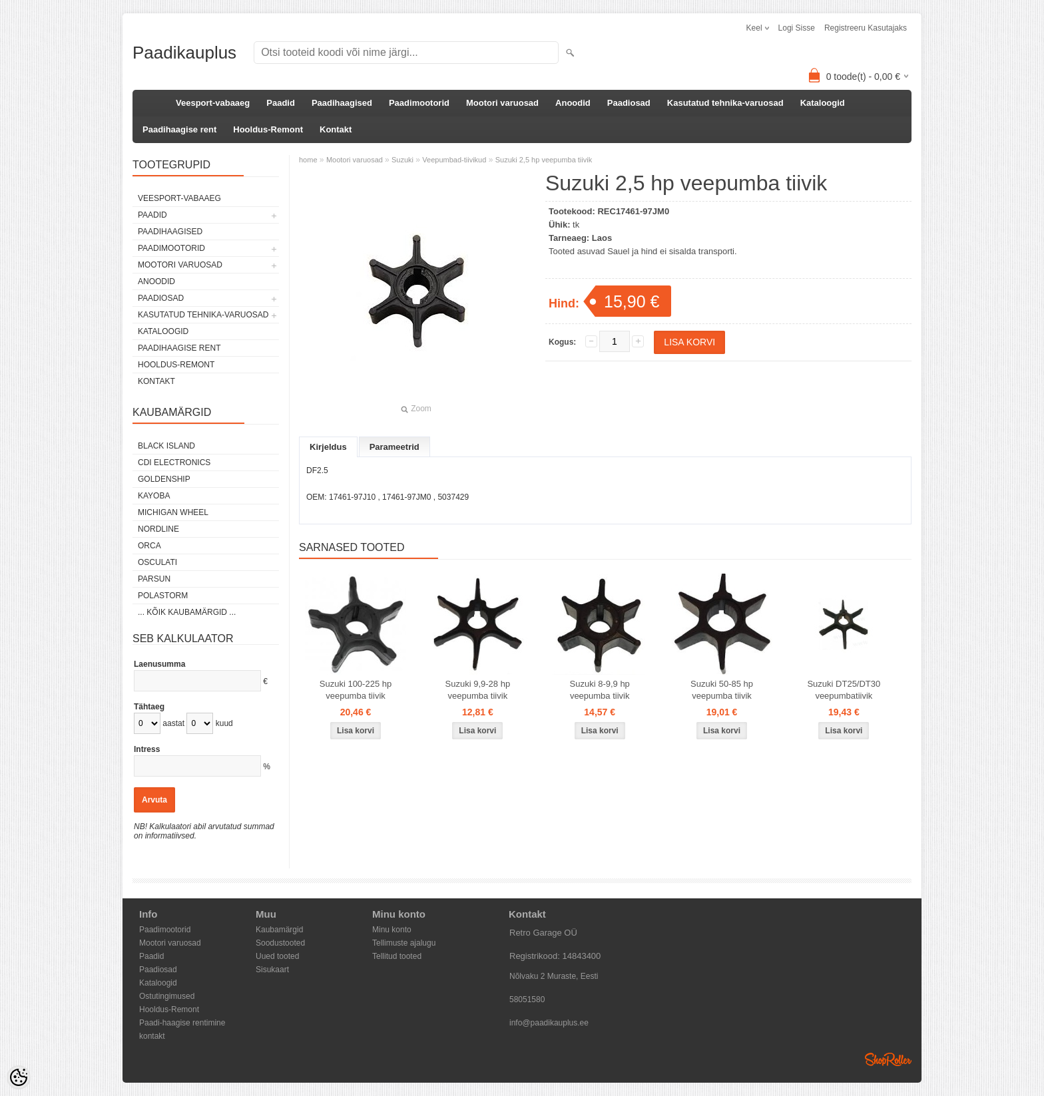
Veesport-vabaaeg (213, 103)
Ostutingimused (166, 996)
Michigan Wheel (173, 512)
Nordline (158, 529)
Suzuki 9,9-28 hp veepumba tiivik (478, 690)
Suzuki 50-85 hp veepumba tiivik (721, 690)
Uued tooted (277, 956)
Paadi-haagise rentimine (182, 1022)
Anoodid (573, 103)
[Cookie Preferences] (19, 1077)
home (308, 160)
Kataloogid (822, 103)
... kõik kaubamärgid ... (187, 612)
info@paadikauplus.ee (549, 1022)
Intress (147, 749)
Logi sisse (796, 28)
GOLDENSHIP (164, 479)
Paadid (280, 103)
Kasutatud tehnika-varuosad (725, 103)
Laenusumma (159, 664)
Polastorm (163, 595)
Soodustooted (280, 943)
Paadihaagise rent (179, 129)
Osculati (157, 562)
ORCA (149, 545)
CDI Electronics (174, 462)
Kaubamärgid (279, 929)
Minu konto (391, 929)
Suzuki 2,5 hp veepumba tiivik (544, 160)
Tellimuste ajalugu (403, 943)
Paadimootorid (419, 103)
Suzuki (402, 160)
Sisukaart (272, 969)
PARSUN (154, 579)
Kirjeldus (328, 447)
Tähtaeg (149, 706)
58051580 (527, 999)
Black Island (166, 446)
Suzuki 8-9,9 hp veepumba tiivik (600, 690)
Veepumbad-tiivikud (454, 160)
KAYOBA (154, 495)
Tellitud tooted (396, 956)
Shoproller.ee (888, 1059)
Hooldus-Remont (268, 129)
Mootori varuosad (502, 103)
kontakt (152, 1036)
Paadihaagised (342, 103)
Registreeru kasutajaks (865, 28)
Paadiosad (629, 103)
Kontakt (336, 129)
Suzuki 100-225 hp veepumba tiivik (356, 690)
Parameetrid (394, 447)
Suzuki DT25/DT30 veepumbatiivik (843, 690)
